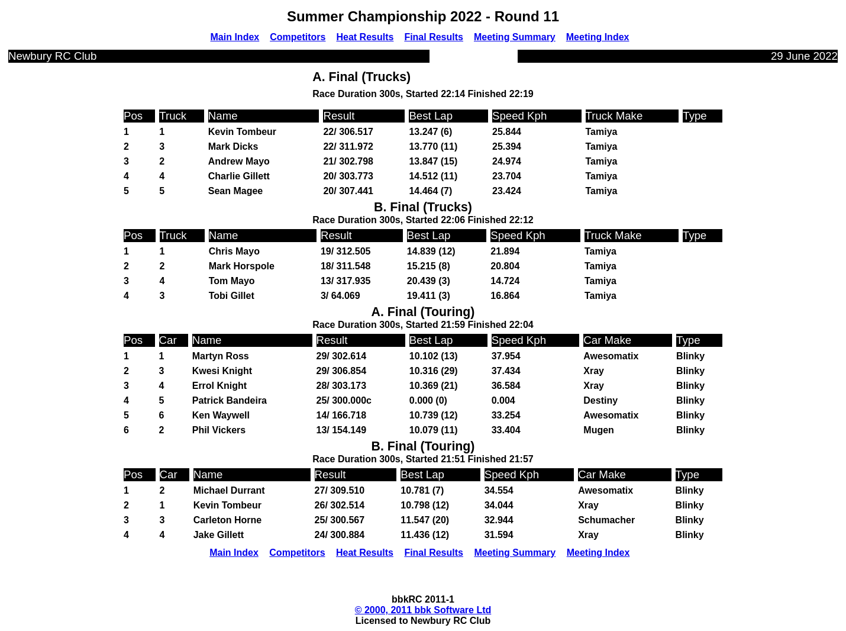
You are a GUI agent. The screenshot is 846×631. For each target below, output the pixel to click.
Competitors (297, 37)
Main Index (235, 37)
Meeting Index (597, 37)
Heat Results (364, 37)
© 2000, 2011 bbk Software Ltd (423, 610)
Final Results (433, 37)
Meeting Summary (515, 37)
